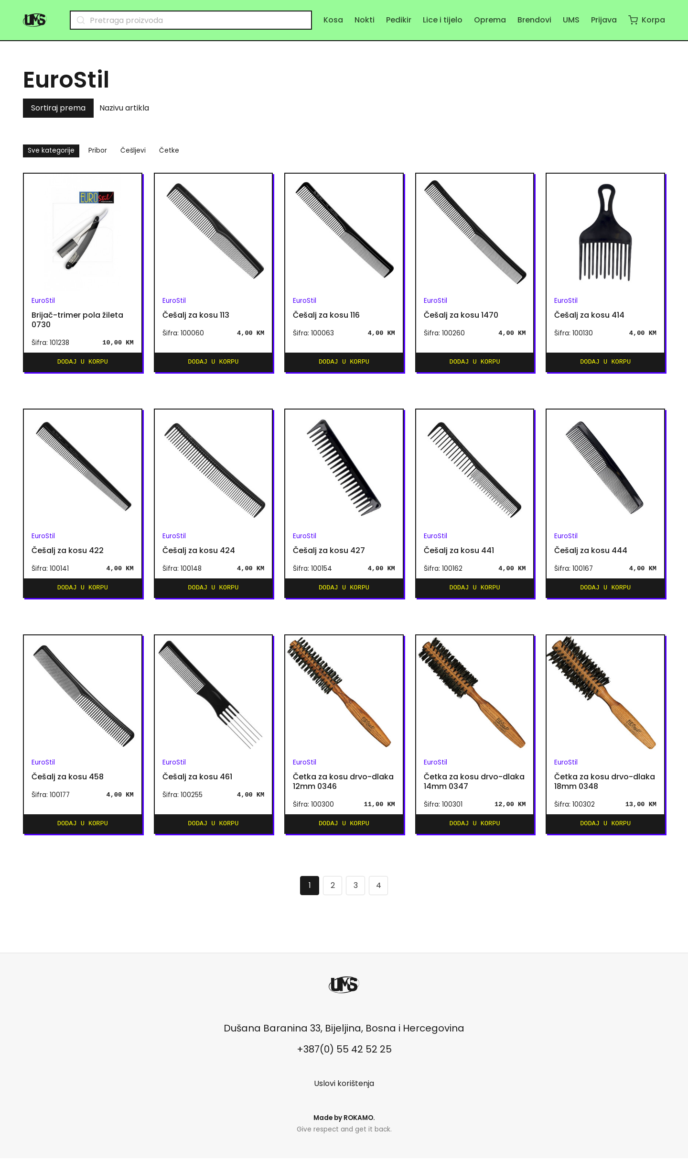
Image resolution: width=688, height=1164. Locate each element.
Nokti (365, 19)
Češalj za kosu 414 (589, 315)
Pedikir (398, 19)
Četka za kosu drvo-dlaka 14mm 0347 (474, 785)
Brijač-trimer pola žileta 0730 (77, 320)
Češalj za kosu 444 (590, 552)
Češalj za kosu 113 (195, 315)
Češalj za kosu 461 (197, 781)
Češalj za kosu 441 (459, 552)
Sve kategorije (51, 150)
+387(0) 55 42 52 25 (344, 1055)
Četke (169, 150)
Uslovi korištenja (344, 1089)
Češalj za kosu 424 (198, 552)
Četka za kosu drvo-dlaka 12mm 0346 (343, 785)
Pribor (97, 150)
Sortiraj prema (58, 107)
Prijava (604, 19)
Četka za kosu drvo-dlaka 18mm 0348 (604, 785)
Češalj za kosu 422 (68, 552)
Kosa (333, 19)
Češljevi (133, 150)
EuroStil (43, 300)
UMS (571, 19)
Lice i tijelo (442, 19)
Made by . (344, 1123)
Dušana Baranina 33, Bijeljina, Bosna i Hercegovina (344, 1034)
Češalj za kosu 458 (68, 781)
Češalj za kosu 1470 (461, 315)
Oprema (490, 19)
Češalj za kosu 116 (326, 315)
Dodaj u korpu (82, 362)
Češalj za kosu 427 (329, 552)
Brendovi (534, 19)
